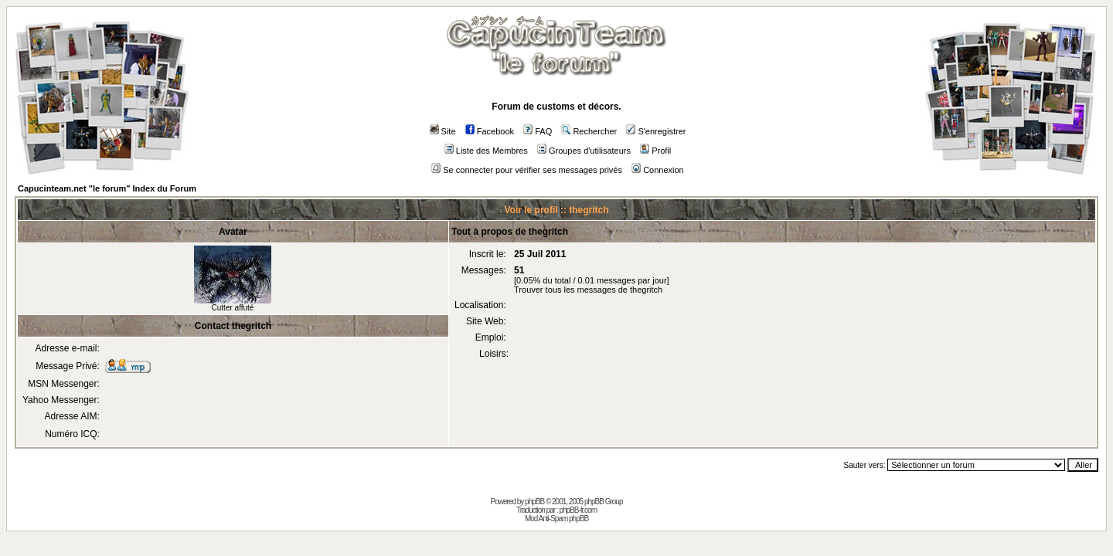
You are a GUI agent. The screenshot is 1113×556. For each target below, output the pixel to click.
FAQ (537, 131)
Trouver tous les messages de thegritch (588, 289)
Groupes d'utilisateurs (584, 150)
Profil (655, 150)
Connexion (657, 170)
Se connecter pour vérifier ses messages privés (526, 170)
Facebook (489, 131)
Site (443, 131)
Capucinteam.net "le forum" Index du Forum (107, 188)
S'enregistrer (656, 131)
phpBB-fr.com (578, 510)
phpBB (534, 501)
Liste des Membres (486, 150)
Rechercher (589, 131)
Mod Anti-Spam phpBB (556, 518)
